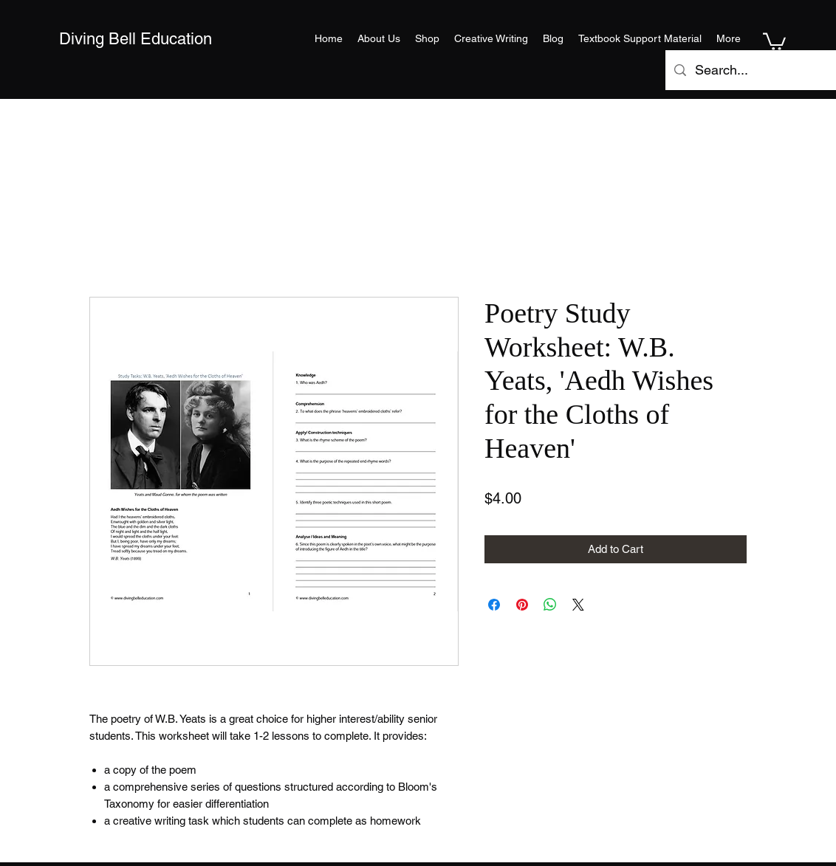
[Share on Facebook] (494, 605)
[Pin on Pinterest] (522, 605)
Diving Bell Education (135, 39)
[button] (774, 40)
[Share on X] (578, 605)
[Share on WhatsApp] (550, 605)
